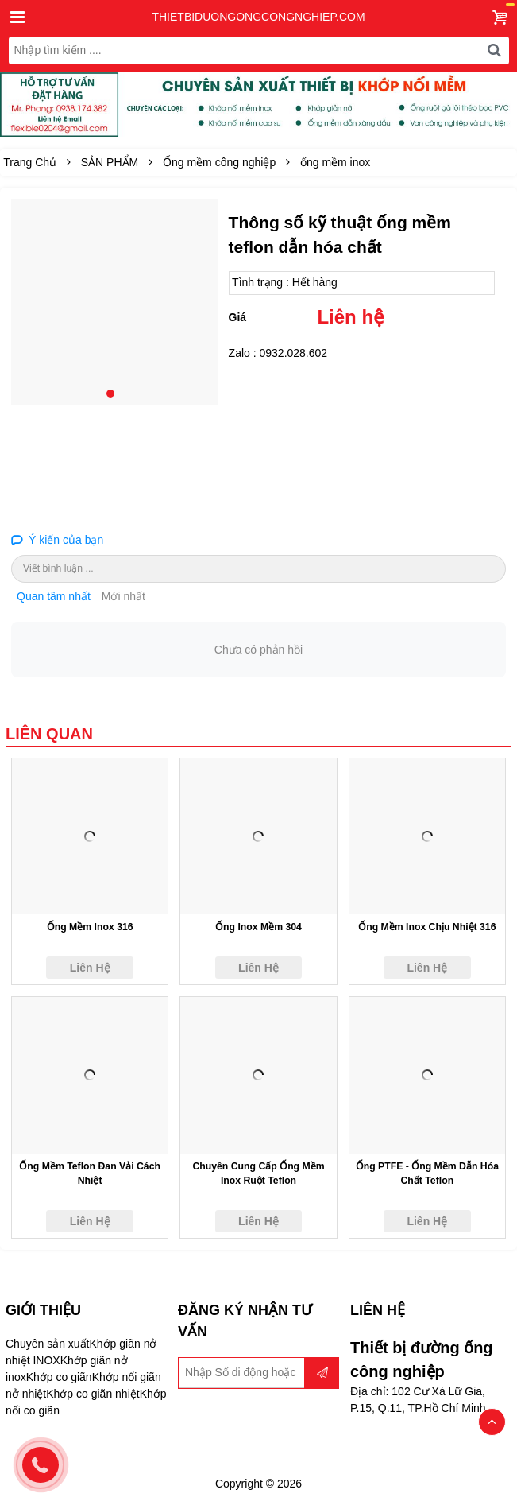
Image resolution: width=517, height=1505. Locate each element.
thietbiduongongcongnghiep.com (258, 16)
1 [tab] (110, 394)
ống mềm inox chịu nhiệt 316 (427, 927)
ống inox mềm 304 (258, 927)
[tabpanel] (114, 302)
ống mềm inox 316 (90, 927)
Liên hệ (350, 317)
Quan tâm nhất (54, 596)
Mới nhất (123, 596)
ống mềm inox (335, 162)
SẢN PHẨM (109, 162)
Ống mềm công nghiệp (219, 162)
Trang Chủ (29, 162)
